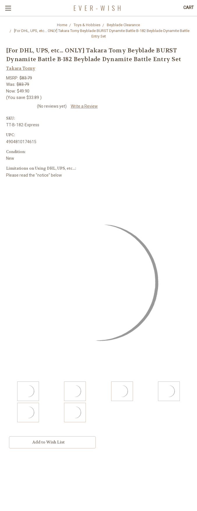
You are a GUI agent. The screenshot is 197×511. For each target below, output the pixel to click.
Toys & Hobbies (87, 25)
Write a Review (84, 106)
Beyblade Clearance (123, 25)
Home (62, 25)
